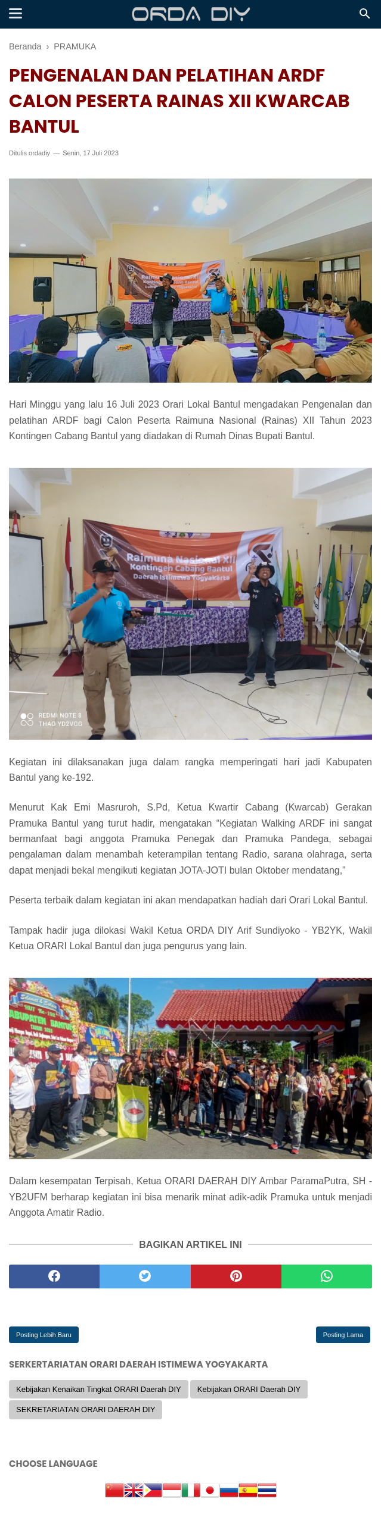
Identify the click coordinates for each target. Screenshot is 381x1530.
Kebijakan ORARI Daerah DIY (249, 1389)
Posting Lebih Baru (44, 1334)
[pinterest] (236, 1276)
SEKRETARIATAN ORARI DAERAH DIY (85, 1409)
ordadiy (39, 153)
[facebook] (54, 1276)
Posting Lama (343, 1334)
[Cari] (365, 17)
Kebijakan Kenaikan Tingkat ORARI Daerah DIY (98, 1389)
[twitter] (145, 1276)
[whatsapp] (326, 1276)
